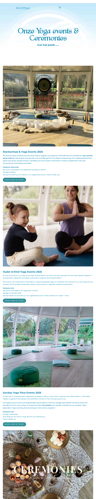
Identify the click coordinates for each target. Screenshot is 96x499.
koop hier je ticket (14, 180)
